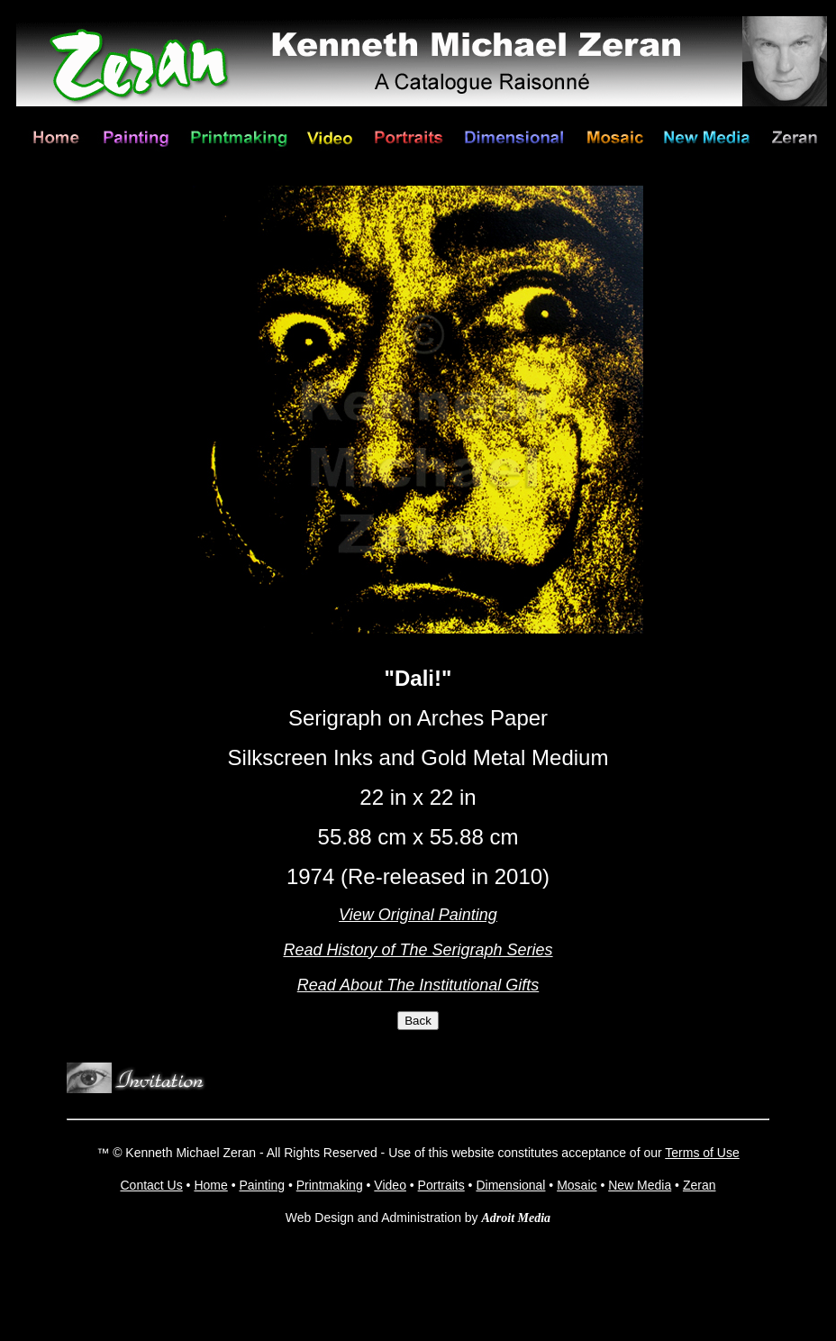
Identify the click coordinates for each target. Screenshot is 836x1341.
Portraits (441, 1185)
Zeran (699, 1185)
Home (210, 1185)
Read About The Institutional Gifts (418, 985)
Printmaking (329, 1185)
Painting (262, 1185)
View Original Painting (418, 915)
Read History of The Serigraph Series (417, 950)
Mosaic (576, 1185)
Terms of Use (702, 1152)
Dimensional (510, 1185)
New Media (639, 1185)
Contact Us (151, 1185)
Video (390, 1185)
